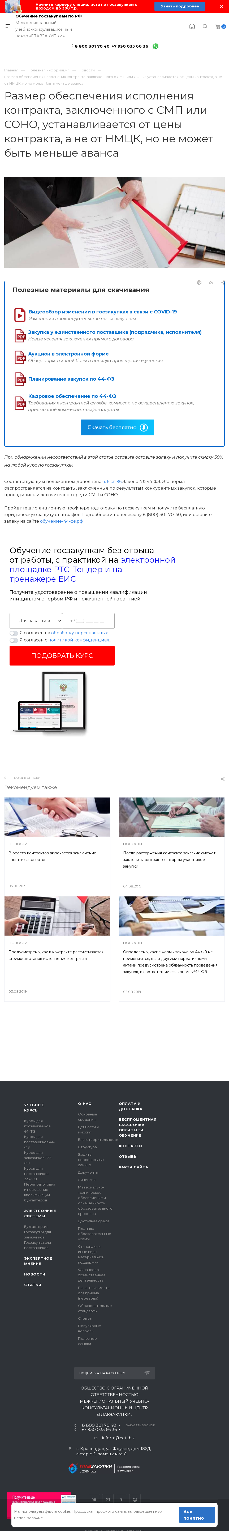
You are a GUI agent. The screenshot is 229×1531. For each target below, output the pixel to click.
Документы (88, 1172)
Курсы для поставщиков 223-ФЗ (36, 1173)
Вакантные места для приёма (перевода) (94, 1293)
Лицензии (87, 1180)
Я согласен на (67, 633)
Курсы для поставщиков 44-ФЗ (39, 1141)
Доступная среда (93, 1221)
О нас (84, 1103)
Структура (87, 1147)
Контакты (130, 1146)
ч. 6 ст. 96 (112, 481)
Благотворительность (98, 1139)
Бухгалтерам (35, 1226)
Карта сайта (133, 1167)
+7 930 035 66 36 (130, 46)
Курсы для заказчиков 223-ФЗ (38, 1157)
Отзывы (85, 1318)
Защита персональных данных (91, 1159)
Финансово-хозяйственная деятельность (91, 1275)
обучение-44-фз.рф (61, 521)
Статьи (32, 1285)
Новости (34, 1274)
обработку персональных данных (88, 632)
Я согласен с (67, 640)
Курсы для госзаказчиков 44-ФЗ (37, 1126)
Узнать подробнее (180, 6)
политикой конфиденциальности (86, 640)
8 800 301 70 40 (92, 46)
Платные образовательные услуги (94, 1233)
